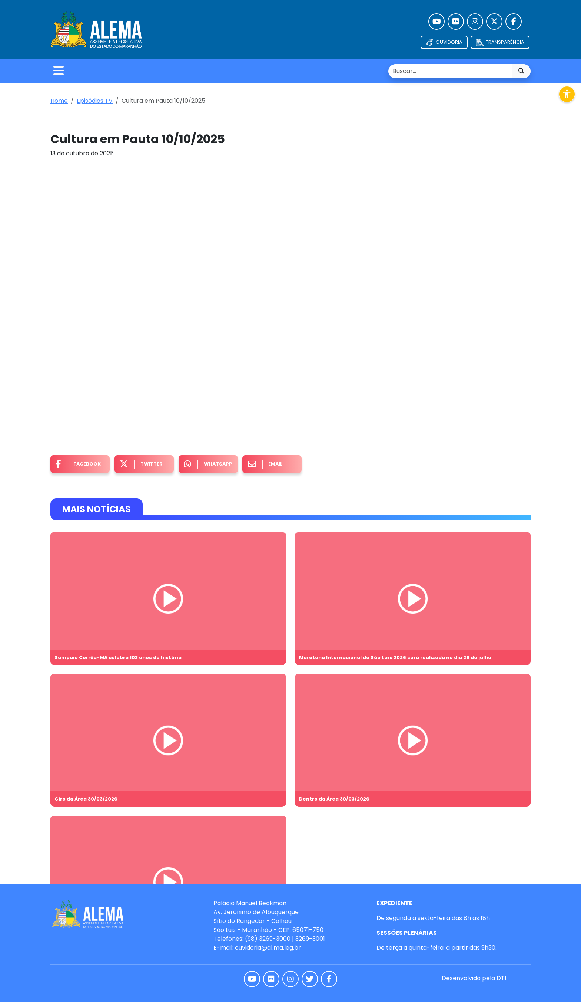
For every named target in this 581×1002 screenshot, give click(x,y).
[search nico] (450, 71)
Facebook (78, 464)
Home (59, 100)
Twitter (141, 464)
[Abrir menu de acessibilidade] (567, 94)
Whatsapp (208, 464)
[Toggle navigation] (58, 71)
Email (265, 464)
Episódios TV (95, 100)
